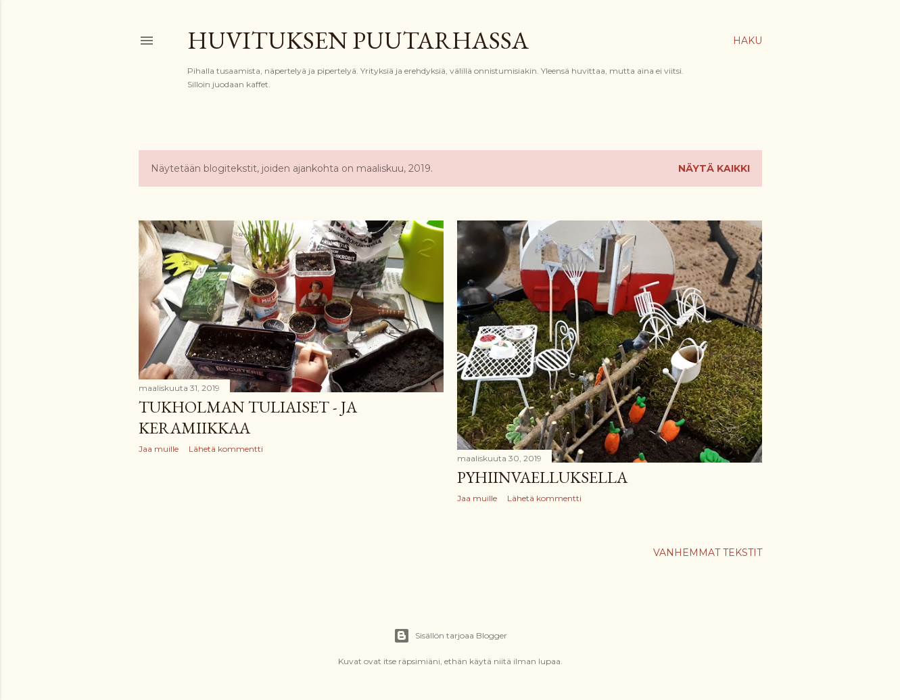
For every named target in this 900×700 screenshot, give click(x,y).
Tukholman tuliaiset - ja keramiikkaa (248, 417)
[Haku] (747, 40)
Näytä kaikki (714, 168)
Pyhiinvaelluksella (542, 477)
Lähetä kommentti (226, 449)
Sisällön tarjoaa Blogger (450, 636)
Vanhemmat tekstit (707, 552)
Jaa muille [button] (159, 449)
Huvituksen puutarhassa (358, 40)
